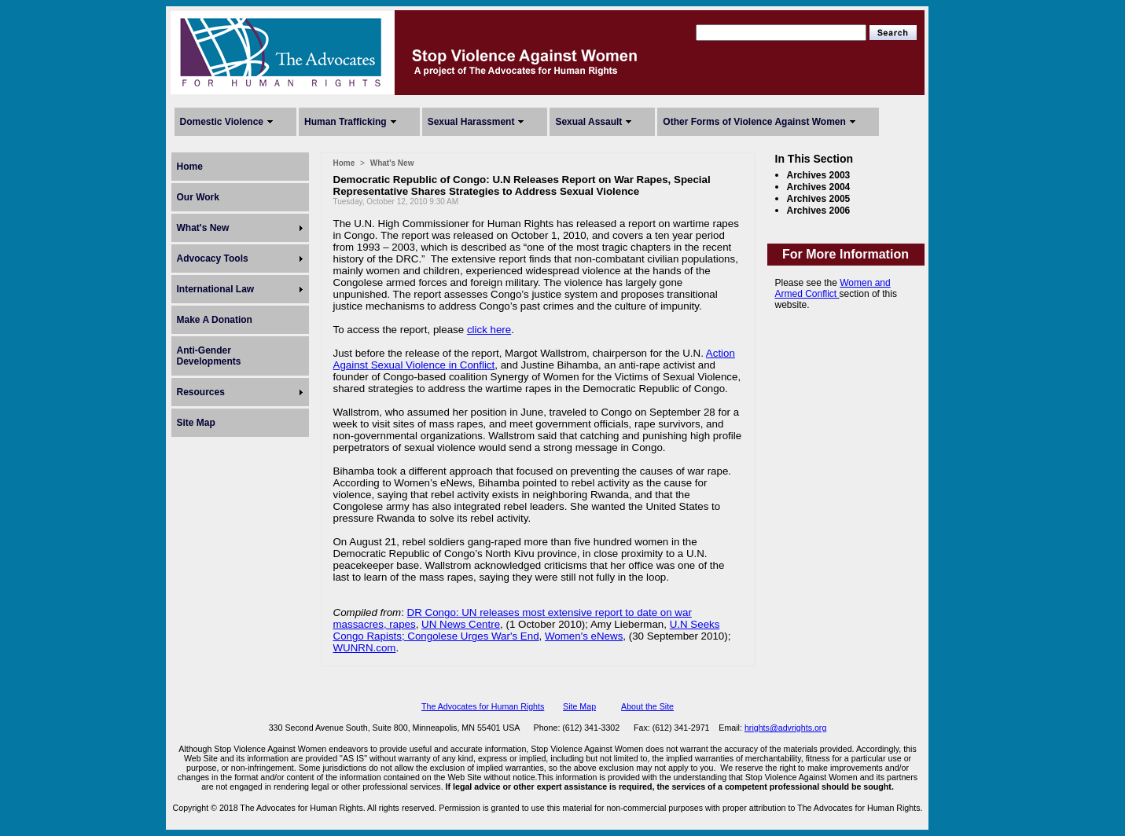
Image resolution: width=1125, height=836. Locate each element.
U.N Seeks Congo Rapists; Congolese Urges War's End (526, 630)
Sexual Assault (588, 121)
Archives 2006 (819, 210)
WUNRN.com (364, 648)
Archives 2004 (819, 187)
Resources (201, 392)
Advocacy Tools (212, 258)
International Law (216, 289)
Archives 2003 (819, 175)
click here (489, 330)
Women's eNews (584, 636)
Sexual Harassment (471, 121)
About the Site (647, 706)
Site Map (196, 422)
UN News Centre (460, 624)
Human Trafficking (345, 121)
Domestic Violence (222, 121)
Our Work (198, 197)
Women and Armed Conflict (833, 288)
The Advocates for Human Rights (482, 706)
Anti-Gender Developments (209, 356)
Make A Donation (214, 319)
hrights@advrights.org (785, 727)
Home (190, 166)
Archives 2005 (819, 198)
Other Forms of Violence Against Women (754, 121)
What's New (203, 227)
